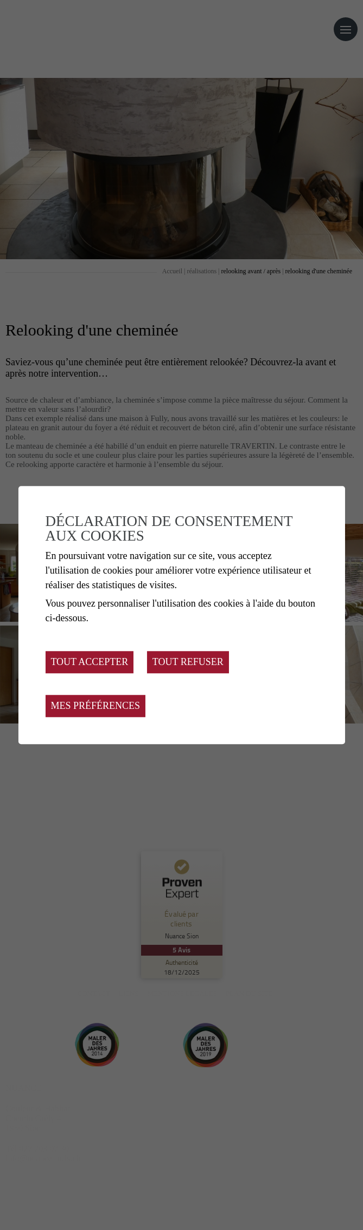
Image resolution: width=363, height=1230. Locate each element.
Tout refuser (188, 661)
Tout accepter (89, 661)
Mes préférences (95, 705)
